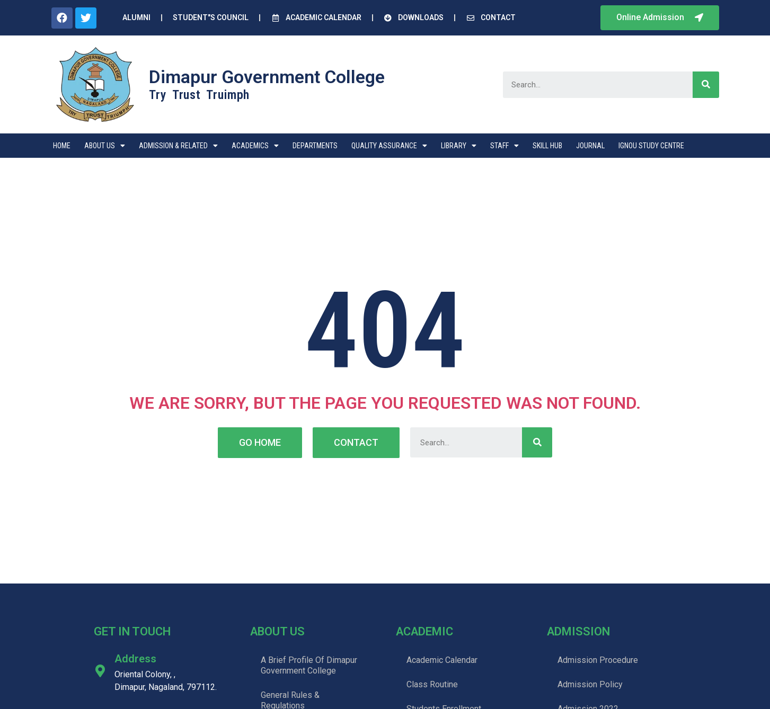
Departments (315, 145)
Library (458, 146)
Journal (590, 145)
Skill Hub (547, 145)
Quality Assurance (389, 146)
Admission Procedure (597, 660)
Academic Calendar (441, 660)
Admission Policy (590, 684)
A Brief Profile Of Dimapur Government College (309, 665)
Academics (255, 146)
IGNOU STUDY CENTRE (651, 145)
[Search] (706, 84)
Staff (504, 146)
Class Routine (432, 684)
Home (61, 145)
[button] (659, 17)
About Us (104, 146)
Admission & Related (178, 146)
